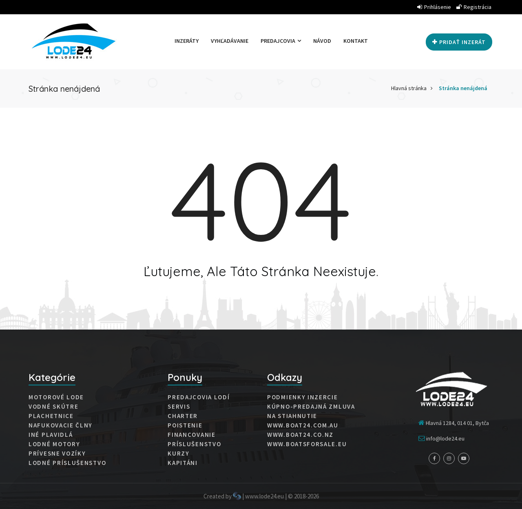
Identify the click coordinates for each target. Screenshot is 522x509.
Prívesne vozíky (57, 453)
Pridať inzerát (459, 42)
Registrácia (473, 7)
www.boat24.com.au (302, 425)
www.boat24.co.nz (300, 434)
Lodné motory (54, 444)
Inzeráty (187, 40)
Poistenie (185, 425)
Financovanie (191, 434)
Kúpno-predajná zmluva (311, 406)
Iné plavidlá (51, 434)
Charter (183, 416)
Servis (179, 406)
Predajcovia (281, 40)
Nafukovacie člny (61, 425)
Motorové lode (56, 397)
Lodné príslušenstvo (67, 463)
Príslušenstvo (194, 444)
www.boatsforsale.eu (307, 444)
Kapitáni (183, 463)
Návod (322, 40)
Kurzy (179, 453)
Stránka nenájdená (463, 88)
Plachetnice (51, 416)
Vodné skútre (53, 406)
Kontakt (355, 40)
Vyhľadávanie (229, 40)
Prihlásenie (434, 7)
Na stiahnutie (292, 416)
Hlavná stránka (409, 88)
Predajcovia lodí (199, 397)
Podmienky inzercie (302, 397)
